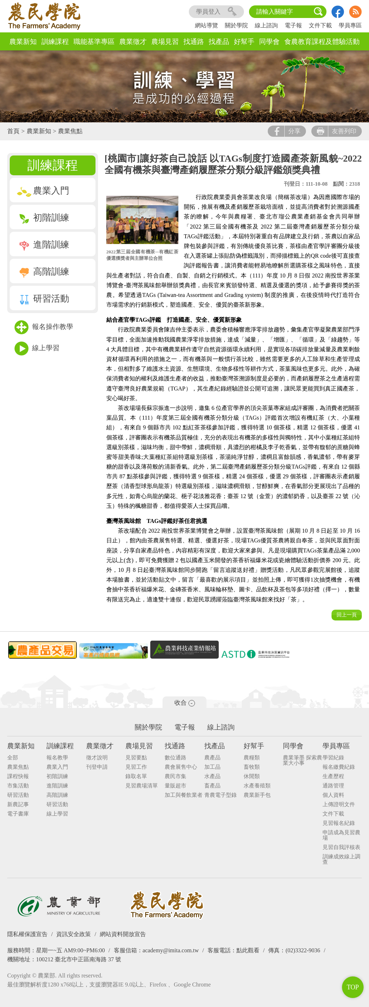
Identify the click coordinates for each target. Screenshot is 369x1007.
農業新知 (23, 41)
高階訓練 (43, 271)
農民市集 (175, 776)
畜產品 (212, 786)
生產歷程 (333, 776)
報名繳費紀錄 (339, 767)
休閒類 (252, 776)
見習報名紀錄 (339, 823)
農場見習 (165, 41)
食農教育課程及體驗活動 (322, 41)
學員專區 (350, 25)
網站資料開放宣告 (123, 934)
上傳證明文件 (339, 804)
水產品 (212, 776)
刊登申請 (97, 767)
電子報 (293, 25)
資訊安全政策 (73, 934)
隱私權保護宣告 (27, 934)
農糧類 (252, 757)
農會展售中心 (181, 767)
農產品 (212, 757)
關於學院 (236, 25)
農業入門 (43, 190)
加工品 (212, 767)
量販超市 (175, 786)
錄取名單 (136, 776)
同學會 (269, 41)
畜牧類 (252, 767)
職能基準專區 (94, 41)
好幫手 (244, 41)
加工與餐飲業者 (184, 795)
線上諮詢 (266, 25)
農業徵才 (133, 41)
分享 (287, 131)
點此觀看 (247, 950)
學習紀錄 (333, 757)
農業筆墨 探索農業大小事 (302, 760)
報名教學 (57, 757)
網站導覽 (206, 25)
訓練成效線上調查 (341, 859)
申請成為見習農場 (341, 835)
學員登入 (216, 11)
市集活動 (18, 786)
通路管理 (333, 786)
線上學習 (36, 349)
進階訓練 (43, 244)
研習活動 (43, 298)
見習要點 (136, 757)
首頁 (13, 131)
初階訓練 (43, 217)
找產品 (219, 41)
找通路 (193, 41)
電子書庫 (18, 814)
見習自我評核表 (341, 847)
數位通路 (175, 757)
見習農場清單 (141, 786)
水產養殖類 (257, 786)
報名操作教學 (43, 327)
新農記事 (18, 804)
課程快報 (18, 776)
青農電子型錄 (220, 795)
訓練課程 (55, 41)
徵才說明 (97, 757)
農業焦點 (70, 131)
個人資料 (333, 795)
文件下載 (320, 25)
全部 (12, 757)
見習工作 (136, 767)
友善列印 (336, 131)
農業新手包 (257, 795)
